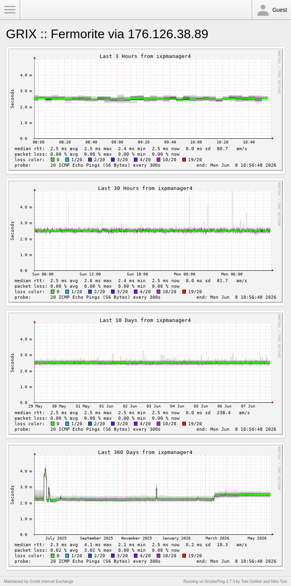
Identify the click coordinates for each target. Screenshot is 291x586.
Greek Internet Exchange (51, 581)
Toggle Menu (10, 10)
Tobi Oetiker (251, 581)
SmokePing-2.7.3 (220, 581)
